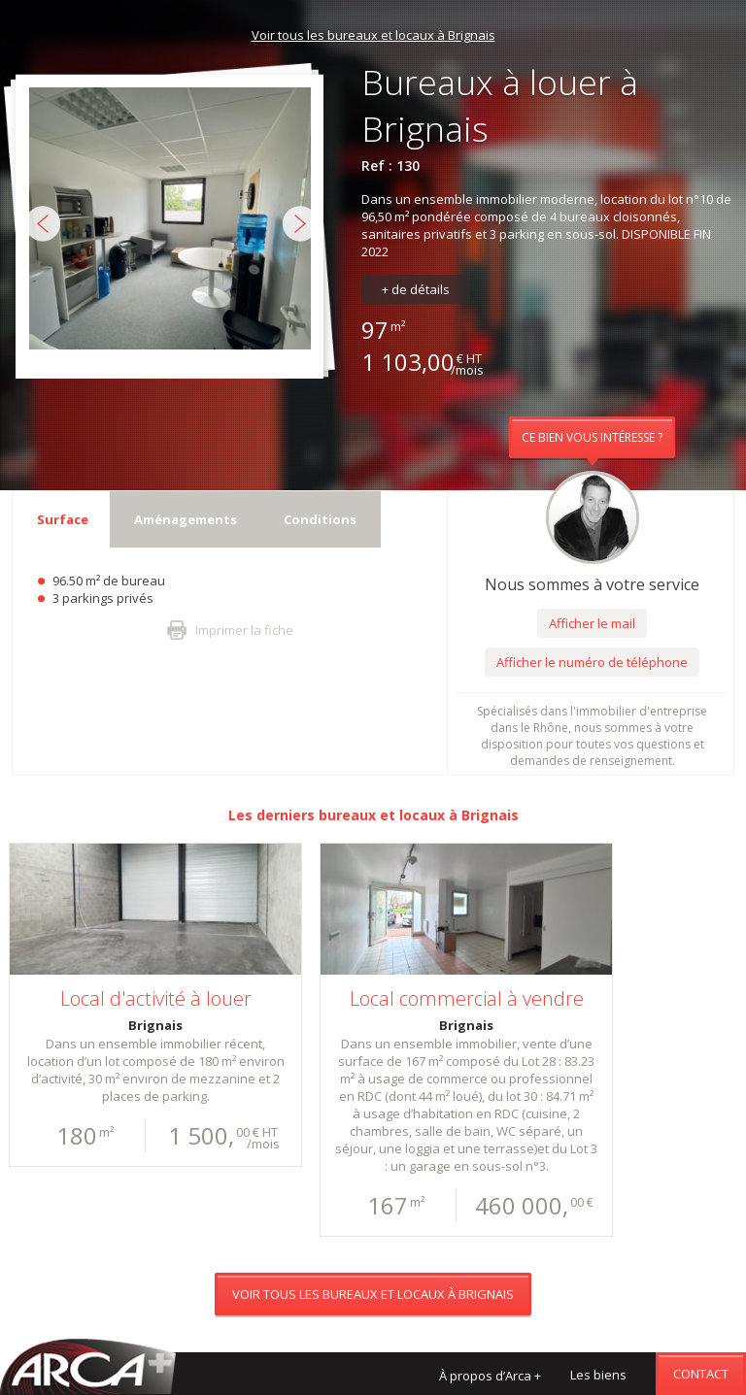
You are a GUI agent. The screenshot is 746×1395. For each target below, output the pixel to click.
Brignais (490, 815)
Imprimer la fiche (244, 630)
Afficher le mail (592, 623)
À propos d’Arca (490, 1375)
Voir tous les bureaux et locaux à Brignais (373, 35)
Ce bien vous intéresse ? (592, 437)
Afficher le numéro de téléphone (592, 662)
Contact (701, 1373)
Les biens (598, 1374)
